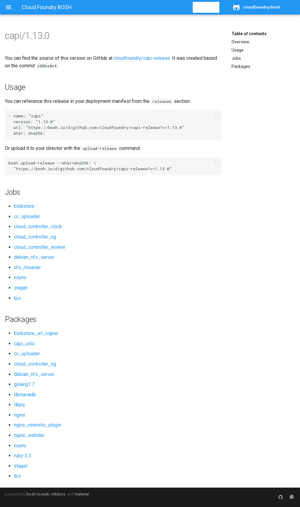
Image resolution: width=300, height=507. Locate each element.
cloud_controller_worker (39, 247)
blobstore (24, 206)
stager (21, 288)
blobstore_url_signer (36, 333)
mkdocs (58, 494)
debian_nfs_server (34, 257)
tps (17, 298)
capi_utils (24, 343)
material (82, 494)
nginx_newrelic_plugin (37, 425)
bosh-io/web (38, 494)
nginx (19, 415)
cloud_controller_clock (38, 226)
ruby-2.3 (22, 455)
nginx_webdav (29, 435)
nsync (20, 277)
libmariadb (25, 394)
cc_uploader (27, 216)
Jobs (236, 58)
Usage (238, 50)
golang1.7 (24, 384)
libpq (19, 404)
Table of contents (249, 33)
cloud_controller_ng (35, 237)
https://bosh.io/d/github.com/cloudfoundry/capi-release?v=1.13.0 (105, 127)
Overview (240, 41)
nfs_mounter (27, 267)
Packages (241, 66)
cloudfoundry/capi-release (142, 58)
